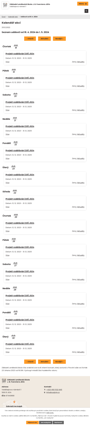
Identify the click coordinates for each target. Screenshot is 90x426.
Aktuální (44, 39)
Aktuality (80, 62)
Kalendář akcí (13, 17)
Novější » (59, 39)
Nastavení (58, 422)
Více (7, 62)
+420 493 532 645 (54, 390)
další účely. (50, 413)
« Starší (30, 39)
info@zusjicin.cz (53, 392)
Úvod (3, 17)
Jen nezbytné (46, 422)
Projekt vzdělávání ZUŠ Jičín (20, 54)
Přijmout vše (32, 422)
